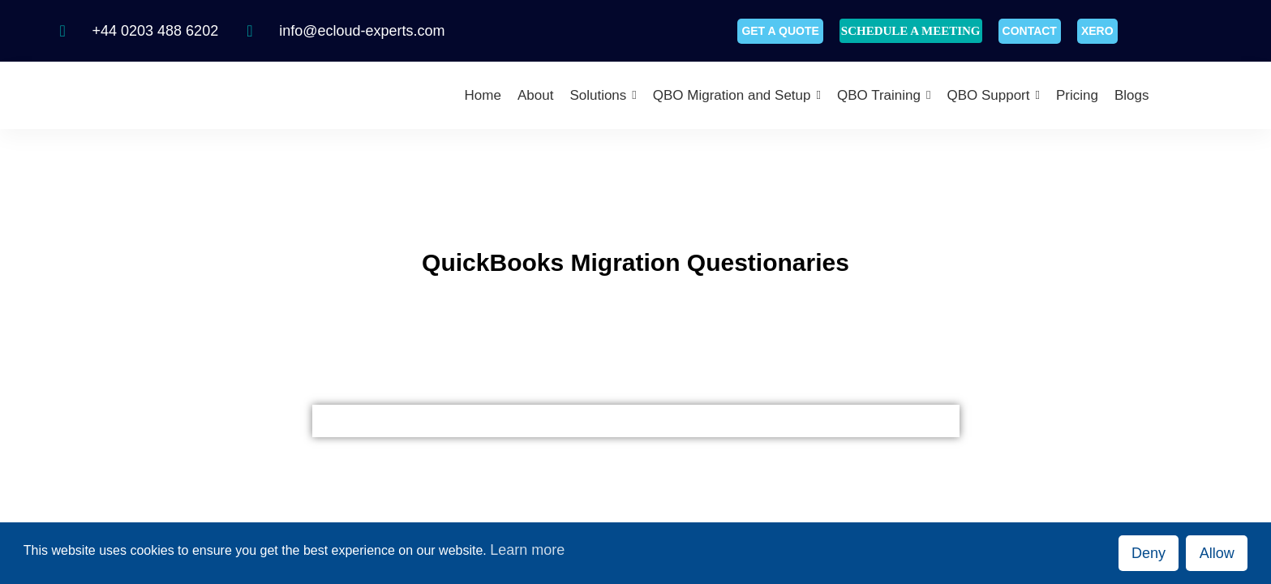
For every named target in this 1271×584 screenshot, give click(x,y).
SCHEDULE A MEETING (911, 30)
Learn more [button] (527, 550)
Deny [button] (1148, 553)
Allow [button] (1217, 553)
